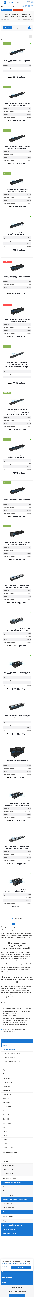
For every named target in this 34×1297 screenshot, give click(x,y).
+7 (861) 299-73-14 (7, 6)
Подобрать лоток (6, 9)
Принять (21, 1267)
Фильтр (8, 27)
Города (4, 1282)
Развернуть (5, 1266)
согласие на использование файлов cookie (15, 1263)
